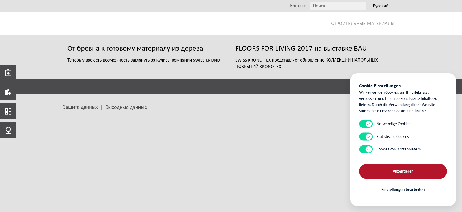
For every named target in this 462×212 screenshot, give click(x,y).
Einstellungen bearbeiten (403, 189)
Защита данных (80, 107)
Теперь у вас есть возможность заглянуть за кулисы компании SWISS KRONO (143, 59)
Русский (384, 5)
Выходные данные (126, 107)
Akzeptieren (403, 171)
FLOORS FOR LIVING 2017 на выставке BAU (301, 48)
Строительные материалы (363, 23)
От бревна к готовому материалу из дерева (135, 48)
